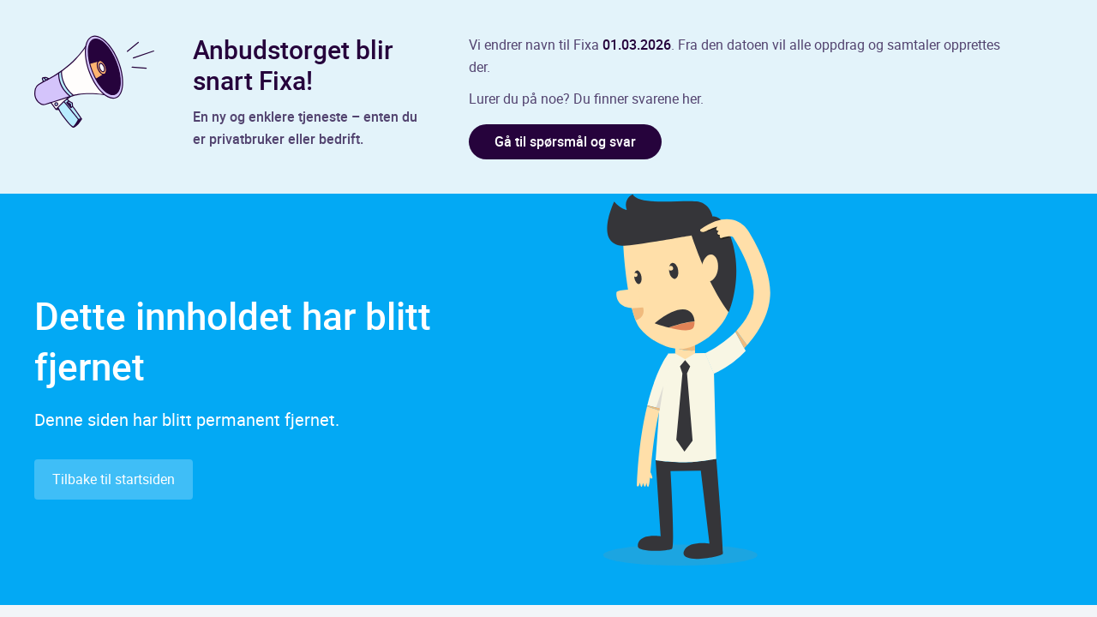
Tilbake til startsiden (113, 479)
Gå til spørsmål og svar (565, 141)
